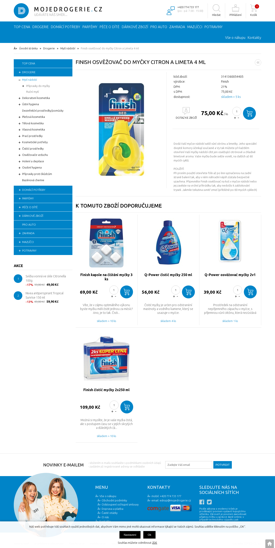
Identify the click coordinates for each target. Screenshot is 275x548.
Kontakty (254, 37)
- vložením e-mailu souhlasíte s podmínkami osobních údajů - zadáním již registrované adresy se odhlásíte (124, 464)
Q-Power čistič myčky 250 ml (168, 275)
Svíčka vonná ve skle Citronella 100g (46, 278)
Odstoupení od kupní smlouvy (120, 504)
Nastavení (130, 534)
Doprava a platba (112, 508)
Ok (149, 534)
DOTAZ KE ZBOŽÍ (186, 117)
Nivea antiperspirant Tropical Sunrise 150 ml (44, 295)
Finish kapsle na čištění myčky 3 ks (106, 277)
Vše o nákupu (235, 37)
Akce (18, 266)
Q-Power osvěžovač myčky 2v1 (230, 275)
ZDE (154, 542)
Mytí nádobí (67, 48)
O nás (105, 517)
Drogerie (49, 48)
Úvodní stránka (28, 48)
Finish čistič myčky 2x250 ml (106, 390)
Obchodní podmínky (114, 500)
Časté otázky (110, 512)
